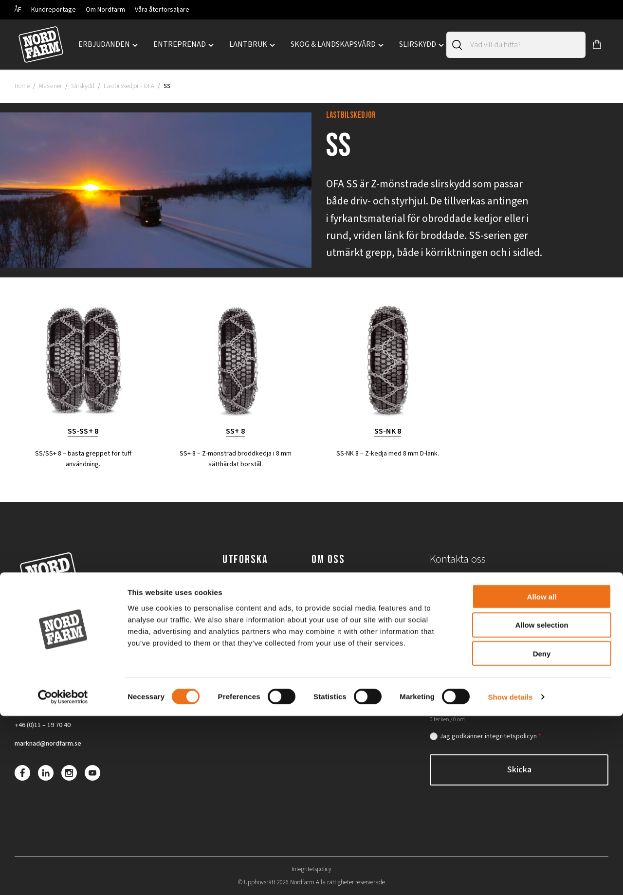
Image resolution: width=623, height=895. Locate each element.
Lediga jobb (331, 604)
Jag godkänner (490, 736)
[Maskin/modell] (566, 641)
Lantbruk (238, 604)
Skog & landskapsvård (259, 622)
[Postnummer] (472, 641)
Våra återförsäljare (162, 10)
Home (22, 86)
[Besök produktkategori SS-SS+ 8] (83, 369)
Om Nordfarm (105, 10)
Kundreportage (53, 10)
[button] (597, 45)
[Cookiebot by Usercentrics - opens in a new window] (63, 876)
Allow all (542, 775)
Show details (510, 876)
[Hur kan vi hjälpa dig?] (519, 684)
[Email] (519, 614)
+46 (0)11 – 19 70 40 (46, 725)
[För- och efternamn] (472, 587)
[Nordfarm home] (41, 44)
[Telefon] (566, 587)
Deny (542, 833)
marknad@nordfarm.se (52, 745)
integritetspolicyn (511, 736)
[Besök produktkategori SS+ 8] (235, 369)
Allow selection (541, 804)
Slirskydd (82, 86)
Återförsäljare (335, 622)
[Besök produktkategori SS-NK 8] (387, 369)
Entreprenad (244, 585)
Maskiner (50, 86)
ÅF (18, 10)
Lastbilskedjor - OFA (129, 86)
